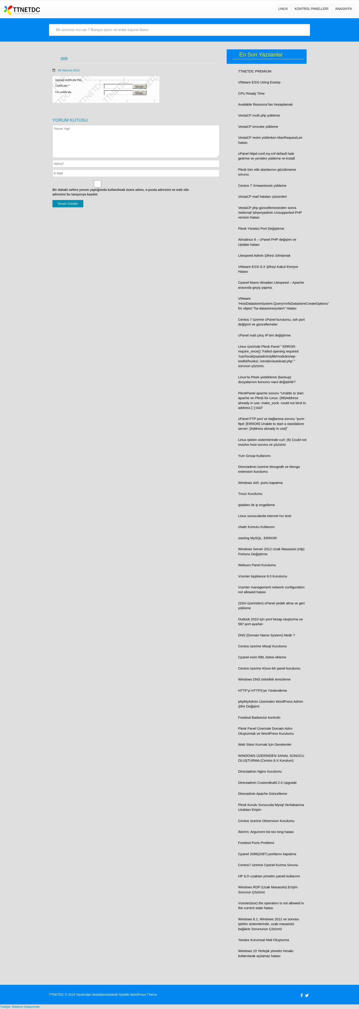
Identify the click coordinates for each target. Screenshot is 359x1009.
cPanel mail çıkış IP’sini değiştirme (264, 335)
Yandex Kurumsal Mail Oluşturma (263, 940)
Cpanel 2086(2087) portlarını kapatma (267, 854)
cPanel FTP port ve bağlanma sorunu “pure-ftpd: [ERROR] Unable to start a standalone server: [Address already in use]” (271, 423)
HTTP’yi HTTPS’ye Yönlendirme (262, 690)
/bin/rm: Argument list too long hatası (266, 832)
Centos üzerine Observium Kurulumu (266, 821)
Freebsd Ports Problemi (256, 843)
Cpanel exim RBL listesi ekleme (262, 657)
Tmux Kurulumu (250, 494)
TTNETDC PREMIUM (254, 71)
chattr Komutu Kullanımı (256, 527)
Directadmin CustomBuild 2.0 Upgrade (267, 783)
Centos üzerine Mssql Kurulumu (262, 646)
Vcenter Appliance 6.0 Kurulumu (262, 576)
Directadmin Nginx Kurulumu (260, 771)
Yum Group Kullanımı (254, 456)
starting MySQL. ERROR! (257, 538)
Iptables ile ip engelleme (256, 505)
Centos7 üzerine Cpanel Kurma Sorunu (268, 865)
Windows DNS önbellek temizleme (264, 679)
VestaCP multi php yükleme (259, 115)
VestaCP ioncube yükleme (258, 126)
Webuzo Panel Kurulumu (257, 565)
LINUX (283, 9)
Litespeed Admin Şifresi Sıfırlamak (264, 255)
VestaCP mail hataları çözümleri (262, 196)
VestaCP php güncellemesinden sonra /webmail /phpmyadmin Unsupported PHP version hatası (270, 212)
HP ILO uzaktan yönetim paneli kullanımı (269, 876)
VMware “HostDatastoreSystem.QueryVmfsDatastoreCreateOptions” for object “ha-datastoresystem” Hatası (283, 303)
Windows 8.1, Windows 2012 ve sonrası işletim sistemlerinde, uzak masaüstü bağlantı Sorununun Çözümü (268, 924)
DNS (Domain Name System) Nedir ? (266, 635)
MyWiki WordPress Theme (138, 994)
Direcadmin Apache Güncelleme (262, 793)
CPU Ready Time (251, 93)
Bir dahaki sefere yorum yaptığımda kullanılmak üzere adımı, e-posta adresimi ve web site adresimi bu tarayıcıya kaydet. (120, 192)
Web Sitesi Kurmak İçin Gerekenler (264, 744)
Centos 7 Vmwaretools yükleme (262, 185)
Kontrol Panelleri (311, 9)
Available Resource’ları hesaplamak (265, 104)
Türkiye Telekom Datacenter (20, 1007)
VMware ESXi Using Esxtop (259, 82)
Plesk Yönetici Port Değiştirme (261, 228)
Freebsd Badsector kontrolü (259, 717)
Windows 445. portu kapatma (260, 483)
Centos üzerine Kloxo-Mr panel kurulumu (269, 668)
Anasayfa (343, 9)
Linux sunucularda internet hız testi (264, 516)
